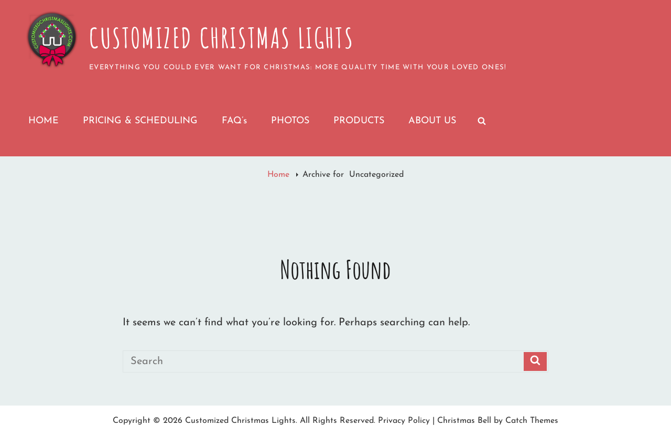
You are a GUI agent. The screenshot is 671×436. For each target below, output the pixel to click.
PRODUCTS (358, 121)
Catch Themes (531, 421)
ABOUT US (432, 121)
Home (279, 175)
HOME (43, 121)
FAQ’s (234, 121)
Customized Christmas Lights (221, 37)
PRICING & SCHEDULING (140, 121)
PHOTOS (290, 121)
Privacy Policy (404, 421)
